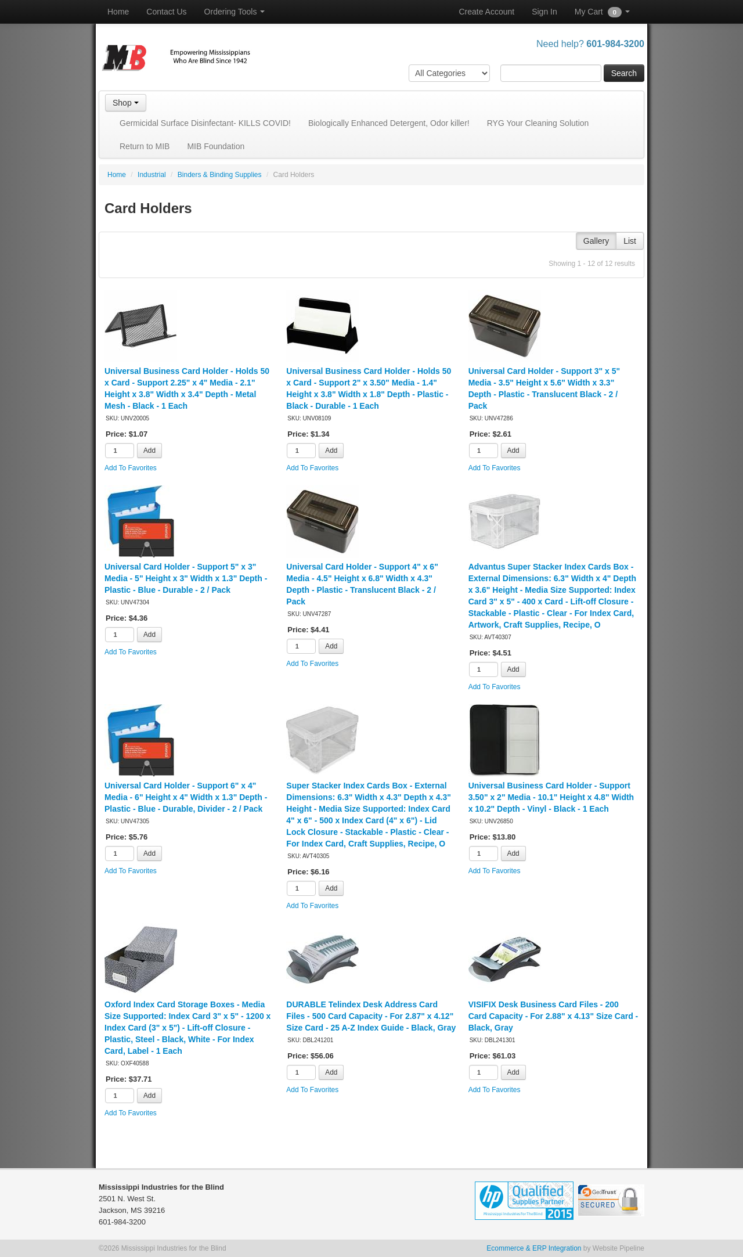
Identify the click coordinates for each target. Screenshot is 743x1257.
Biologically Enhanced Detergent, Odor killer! (389, 123)
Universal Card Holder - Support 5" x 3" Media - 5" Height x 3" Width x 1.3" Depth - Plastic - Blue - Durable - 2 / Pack (185, 578)
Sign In (544, 11)
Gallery (596, 241)
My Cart (602, 12)
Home (118, 11)
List (629, 241)
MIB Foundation (215, 146)
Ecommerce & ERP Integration (533, 1248)
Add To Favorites (130, 468)
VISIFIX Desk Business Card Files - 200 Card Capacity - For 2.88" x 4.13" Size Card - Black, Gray (553, 1016)
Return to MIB (144, 146)
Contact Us (166, 11)
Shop (126, 102)
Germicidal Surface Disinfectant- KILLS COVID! (205, 123)
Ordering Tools (234, 11)
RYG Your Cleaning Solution (538, 123)
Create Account (486, 11)
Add (149, 450)
